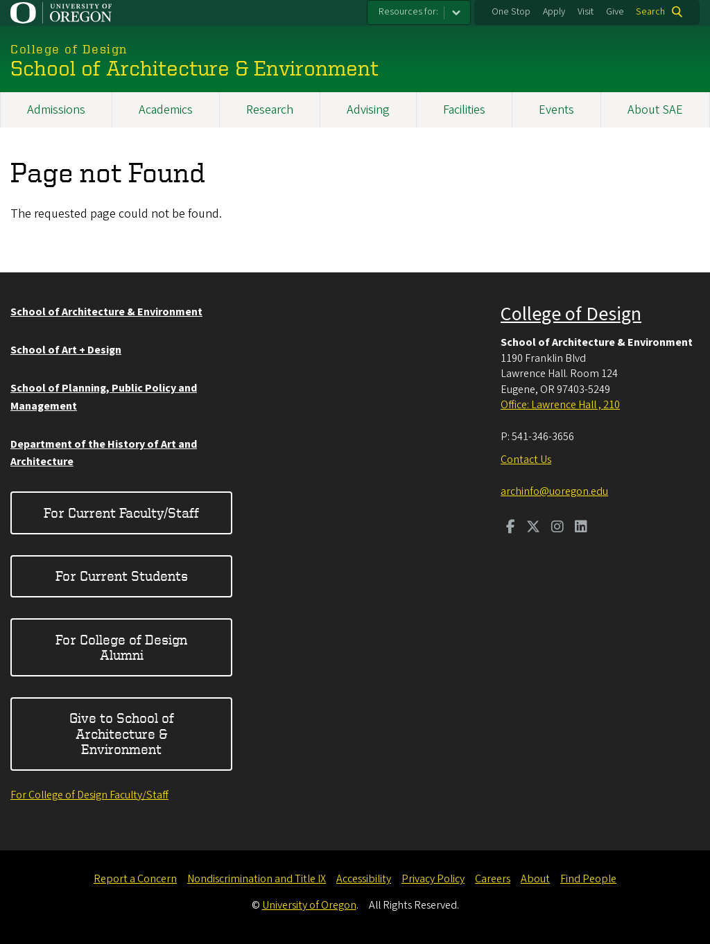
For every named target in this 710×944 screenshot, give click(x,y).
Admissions (56, 110)
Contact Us (526, 459)
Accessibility (363, 878)
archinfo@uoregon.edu (554, 491)
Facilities (464, 110)
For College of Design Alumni (121, 647)
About (535, 878)
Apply (554, 12)
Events (556, 110)
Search (650, 12)
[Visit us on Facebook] (511, 528)
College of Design (571, 314)
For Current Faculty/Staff (121, 513)
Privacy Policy (433, 878)
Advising (368, 110)
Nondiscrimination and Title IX (256, 878)
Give (615, 12)
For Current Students (121, 576)
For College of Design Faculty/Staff (89, 795)
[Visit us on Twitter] (533, 528)
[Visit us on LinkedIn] (581, 528)
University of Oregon (309, 905)
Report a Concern (135, 878)
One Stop (511, 12)
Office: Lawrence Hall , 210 (560, 404)
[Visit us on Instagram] (557, 528)
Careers (492, 878)
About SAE (655, 110)
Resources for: (408, 12)
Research (269, 110)
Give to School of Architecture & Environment (121, 733)
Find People (588, 878)
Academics (166, 110)
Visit (586, 12)
